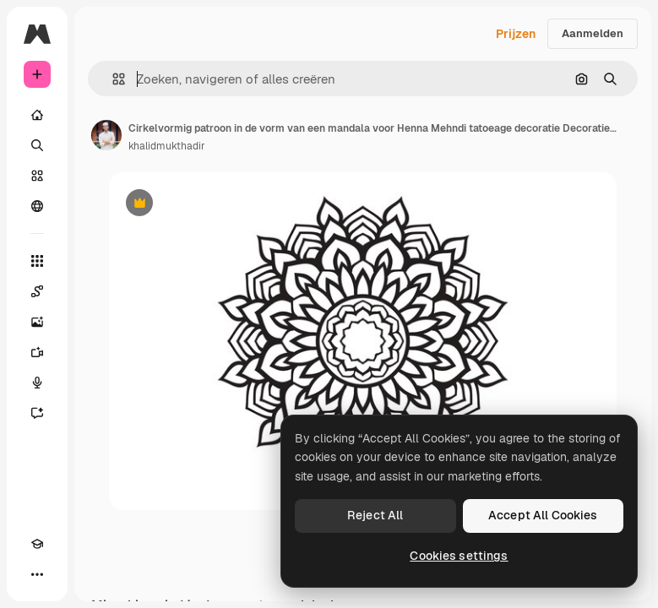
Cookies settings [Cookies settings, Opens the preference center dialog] (459, 555)
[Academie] (37, 543)
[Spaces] (37, 291)
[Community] (37, 206)
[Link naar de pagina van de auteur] (106, 135)
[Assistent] (37, 412)
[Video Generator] (37, 352)
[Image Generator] (37, 321)
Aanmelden (592, 33)
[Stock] (37, 175)
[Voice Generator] (37, 382)
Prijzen (516, 33)
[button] (112, 79)
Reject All (375, 515)
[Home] (37, 114)
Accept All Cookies (543, 515)
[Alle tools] (37, 260)
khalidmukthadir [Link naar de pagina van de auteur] (166, 146)
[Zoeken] (37, 145)
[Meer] (37, 574)
